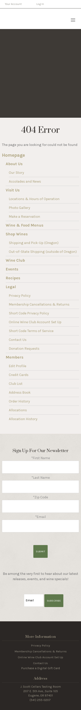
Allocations (18, 410)
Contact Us (17, 340)
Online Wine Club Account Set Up (35, 322)
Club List (16, 383)
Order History (19, 401)
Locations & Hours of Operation (34, 199)
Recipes (13, 278)
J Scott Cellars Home (24, 19)
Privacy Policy (20, 295)
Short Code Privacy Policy (29, 313)
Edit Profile (17, 366)
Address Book (20, 392)
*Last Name (40, 477)
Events (12, 269)
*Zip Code (40, 497)
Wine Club (15, 260)
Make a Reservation (24, 216)
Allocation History (23, 419)
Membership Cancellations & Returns (39, 304)
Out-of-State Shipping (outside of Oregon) (43, 251)
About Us (14, 164)
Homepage (13, 155)
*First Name (40, 458)
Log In (40, 4)
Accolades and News (25, 181)
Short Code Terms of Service (31, 331)
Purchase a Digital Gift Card (40, 668)
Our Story (16, 172)
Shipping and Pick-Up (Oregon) (33, 243)
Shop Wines (17, 234)
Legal (11, 287)
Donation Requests (24, 348)
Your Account (13, 4)
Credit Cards (18, 375)
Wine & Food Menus (24, 225)
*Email (40, 517)
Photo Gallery (19, 208)
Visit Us (13, 190)
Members (14, 357)
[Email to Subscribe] (34, 600)
